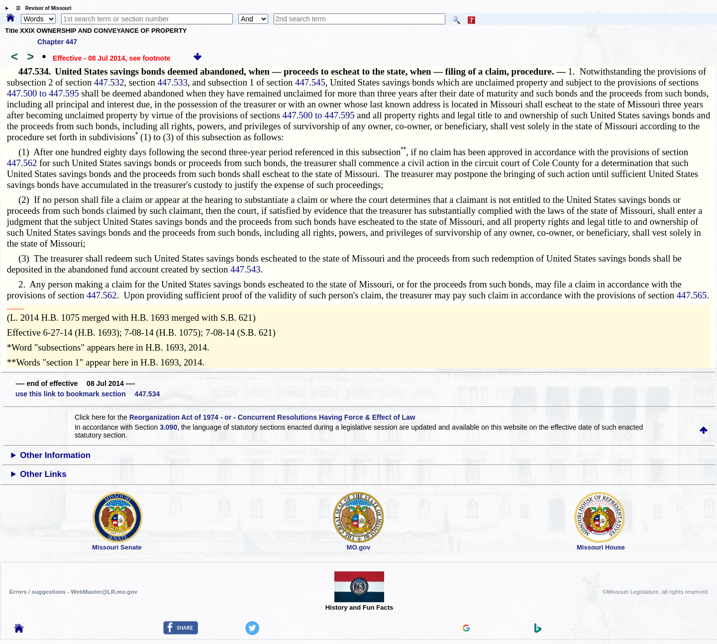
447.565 (692, 295)
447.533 (172, 82)
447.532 (109, 82)
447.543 (245, 269)
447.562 (22, 163)
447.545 (310, 82)
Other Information (55, 455)
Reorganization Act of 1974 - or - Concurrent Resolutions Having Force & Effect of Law (272, 417)
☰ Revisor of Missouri (41, 8)
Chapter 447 (57, 42)
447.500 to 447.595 (43, 93)
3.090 (168, 427)
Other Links (43, 474)
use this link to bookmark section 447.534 (87, 394)
